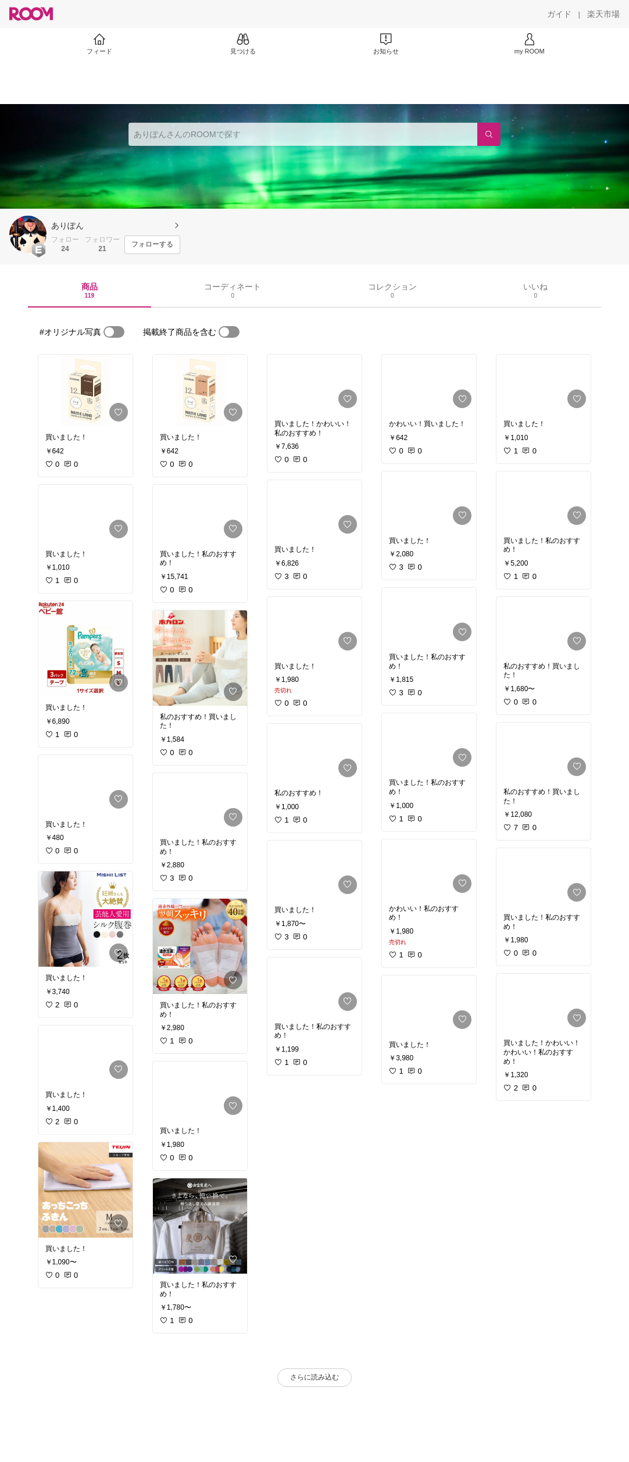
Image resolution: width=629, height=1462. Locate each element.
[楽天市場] (603, 14)
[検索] (489, 134)
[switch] (113, 332)
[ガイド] (559, 14)
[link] (85, 390)
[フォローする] (152, 244)
